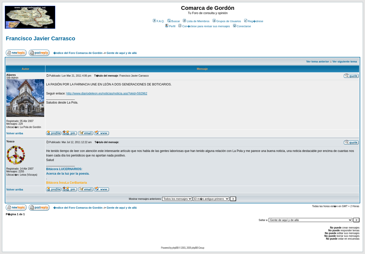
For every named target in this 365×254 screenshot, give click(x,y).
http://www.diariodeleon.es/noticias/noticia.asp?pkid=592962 (106, 93)
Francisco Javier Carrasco (40, 38)
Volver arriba (14, 133)
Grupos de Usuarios (227, 21)
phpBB (175, 247)
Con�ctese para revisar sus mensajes (204, 26)
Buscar (173, 21)
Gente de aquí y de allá (122, 52)
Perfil (170, 26)
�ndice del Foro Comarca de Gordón (77, 52)
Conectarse (242, 26)
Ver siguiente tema (344, 61)
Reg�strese (253, 21)
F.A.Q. (158, 21)
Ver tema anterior (317, 61)
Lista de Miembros (196, 21)
